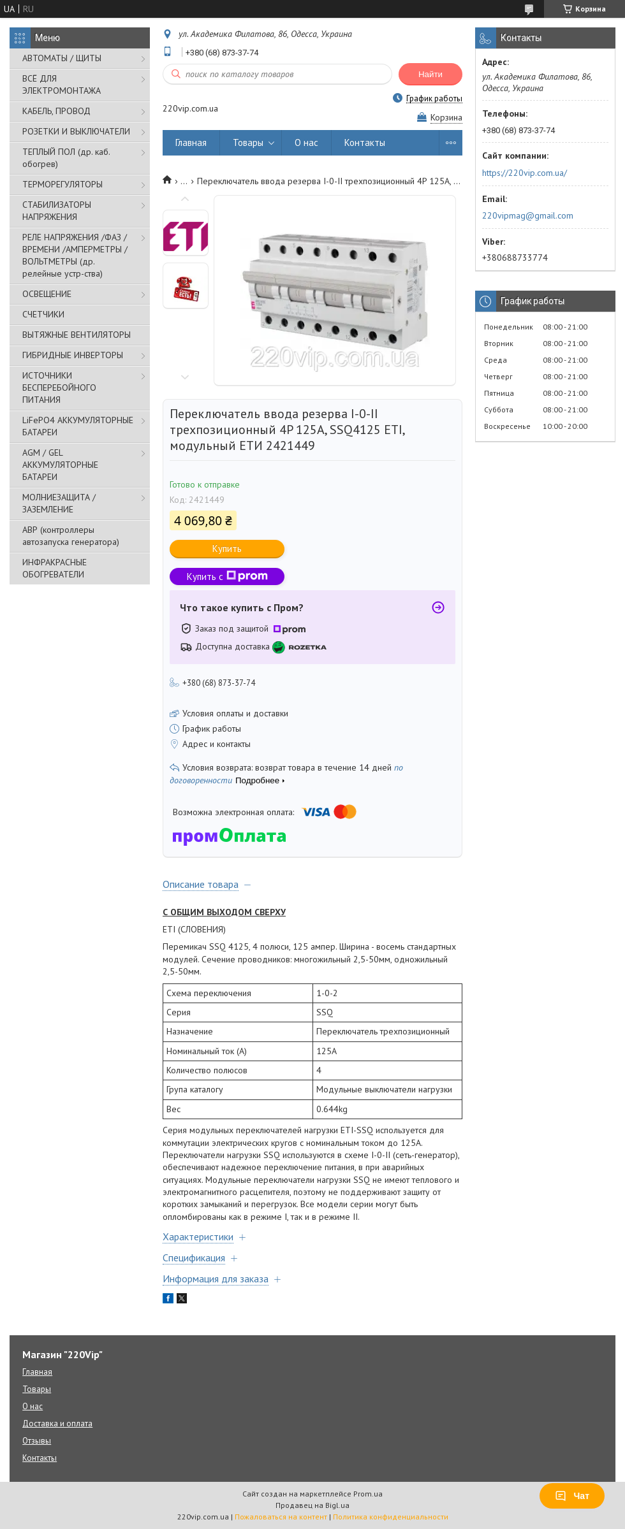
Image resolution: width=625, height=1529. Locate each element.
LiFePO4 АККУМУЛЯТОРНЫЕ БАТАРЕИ (77, 426)
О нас (306, 142)
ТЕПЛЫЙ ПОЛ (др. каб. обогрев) (66, 158)
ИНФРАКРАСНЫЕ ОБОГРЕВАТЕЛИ (54, 568)
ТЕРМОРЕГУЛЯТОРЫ (62, 184)
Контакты (364, 142)
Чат (572, 1496)
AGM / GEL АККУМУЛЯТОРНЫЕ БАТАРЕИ (60, 464)
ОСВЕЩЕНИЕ (46, 294)
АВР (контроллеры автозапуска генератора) (70, 535)
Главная (191, 142)
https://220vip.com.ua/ (524, 172)
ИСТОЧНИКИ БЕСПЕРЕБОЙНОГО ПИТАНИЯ (59, 387)
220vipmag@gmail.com (527, 215)
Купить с (227, 576)
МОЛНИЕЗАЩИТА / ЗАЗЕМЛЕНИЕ (59, 503)
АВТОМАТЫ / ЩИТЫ (61, 58)
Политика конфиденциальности (390, 1516)
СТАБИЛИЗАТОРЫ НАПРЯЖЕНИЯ (56, 210)
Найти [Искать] (430, 74)
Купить (227, 548)
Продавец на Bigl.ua (312, 1505)
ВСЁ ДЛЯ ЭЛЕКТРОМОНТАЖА (61, 84)
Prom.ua (368, 1493)
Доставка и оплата (57, 1423)
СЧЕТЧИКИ (43, 314)
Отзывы (36, 1440)
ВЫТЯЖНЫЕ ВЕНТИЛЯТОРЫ (76, 334)
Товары (248, 142)
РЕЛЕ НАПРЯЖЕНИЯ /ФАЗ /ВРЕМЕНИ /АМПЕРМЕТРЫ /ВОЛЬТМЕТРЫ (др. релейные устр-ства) (75, 255)
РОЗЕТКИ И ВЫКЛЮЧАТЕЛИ (76, 131)
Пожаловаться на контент (281, 1516)
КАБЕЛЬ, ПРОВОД (56, 111)
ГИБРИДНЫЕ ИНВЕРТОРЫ (72, 355)
